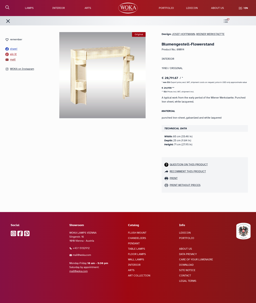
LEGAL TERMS (187, 281)
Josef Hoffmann (183, 34)
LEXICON (192, 8)
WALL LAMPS (136, 259)
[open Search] (7, 7)
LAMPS (29, 8)
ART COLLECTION (139, 275)
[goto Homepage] (128, 8)
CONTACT (185, 275)
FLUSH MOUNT (137, 232)
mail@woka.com (80, 255)
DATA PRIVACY (188, 254)
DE (240, 8)
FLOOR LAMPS (137, 254)
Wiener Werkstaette (210, 34)
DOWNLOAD (186, 265)
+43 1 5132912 (79, 248)
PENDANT (134, 243)
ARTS (88, 8)
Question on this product (189, 164)
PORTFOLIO (166, 8)
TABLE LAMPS (136, 248)
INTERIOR (58, 8)
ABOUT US (217, 8)
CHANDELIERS (137, 238)
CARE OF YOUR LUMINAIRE (196, 259)
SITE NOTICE (187, 270)
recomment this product (188, 171)
